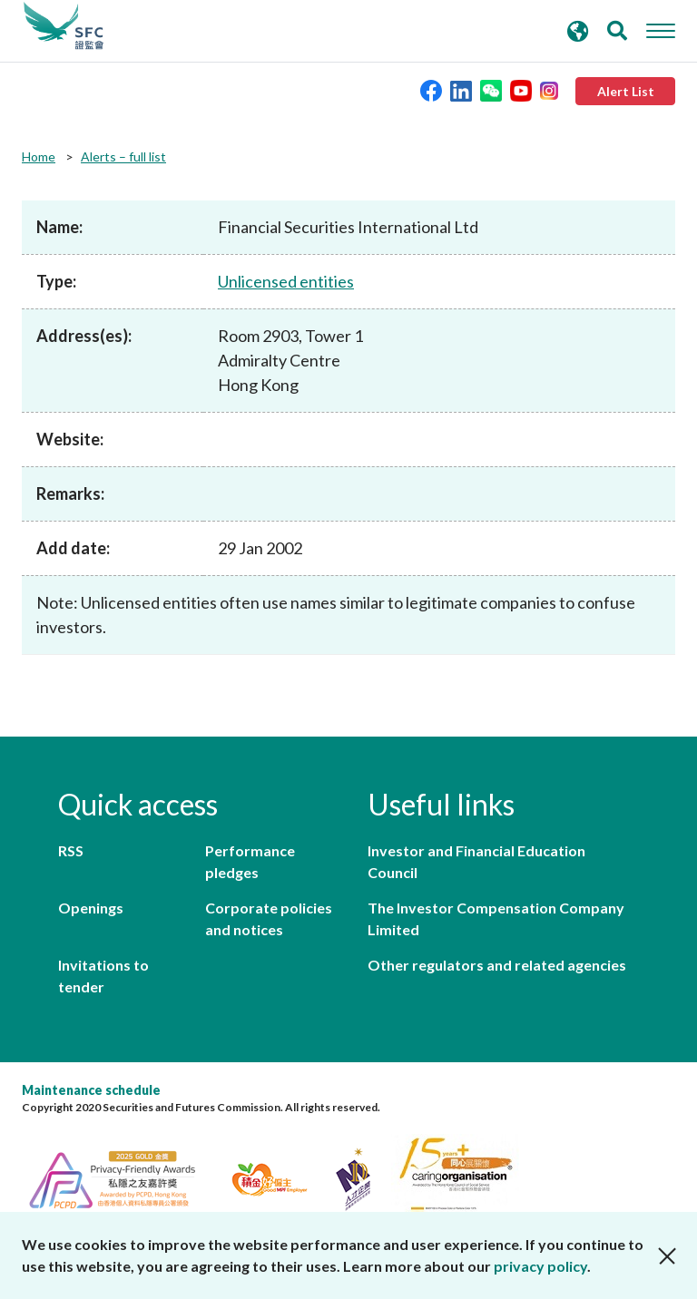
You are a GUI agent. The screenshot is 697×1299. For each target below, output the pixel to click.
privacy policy (540, 1266)
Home (38, 156)
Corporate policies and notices (268, 918)
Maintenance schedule (91, 1090)
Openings (90, 907)
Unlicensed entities (286, 281)
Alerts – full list (123, 156)
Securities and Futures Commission (63, 26)
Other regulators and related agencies (497, 964)
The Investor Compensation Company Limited (496, 918)
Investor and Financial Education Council (476, 861)
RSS (70, 850)
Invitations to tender (103, 975)
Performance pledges (250, 861)
